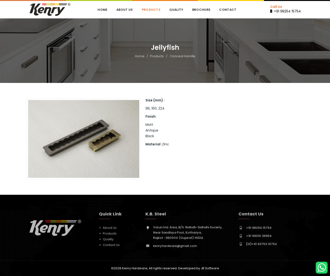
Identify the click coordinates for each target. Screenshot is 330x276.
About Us (124, 9)
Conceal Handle (182, 56)
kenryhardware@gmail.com (175, 247)
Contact (227, 9)
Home (102, 9)
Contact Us (111, 246)
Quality (176, 9)
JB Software (210, 268)
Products (151, 9)
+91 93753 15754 (261, 245)
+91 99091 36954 (259, 237)
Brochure (201, 9)
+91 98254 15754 (287, 11)
